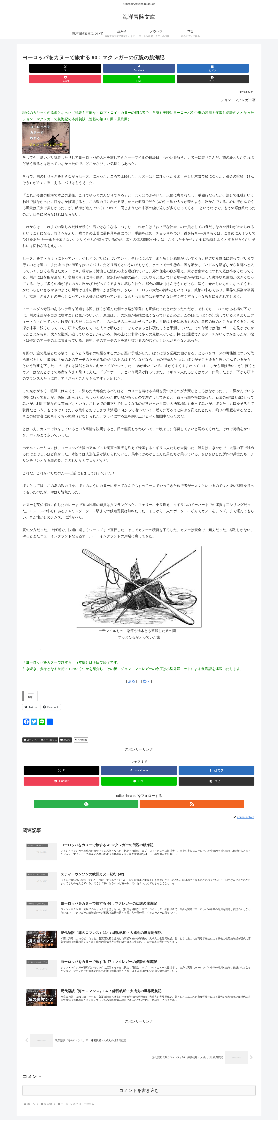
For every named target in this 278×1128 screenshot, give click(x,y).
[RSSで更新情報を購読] (143, 793)
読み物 (65, 729)
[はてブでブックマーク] (119, 68)
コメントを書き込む (139, 1081)
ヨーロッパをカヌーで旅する (40, 729)
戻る (131, 671)
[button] (237, 68)
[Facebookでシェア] (80, 68)
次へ (146, 671)
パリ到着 (81, 729)
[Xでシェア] (41, 68)
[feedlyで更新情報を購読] (134, 793)
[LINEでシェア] (197, 68)
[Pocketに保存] (158, 68)
